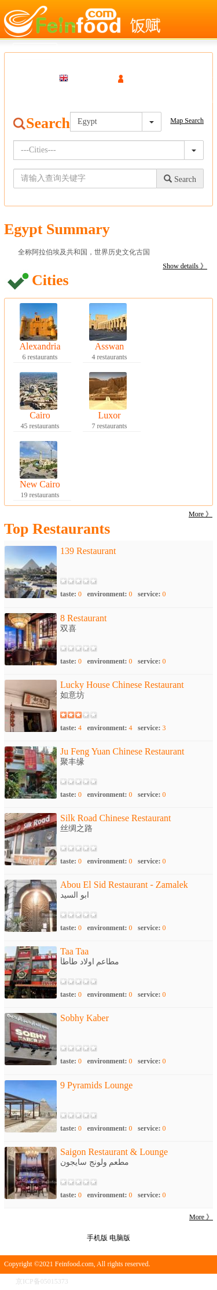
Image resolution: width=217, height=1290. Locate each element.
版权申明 (164, 1281)
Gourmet (76, 100)
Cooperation (196, 100)
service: (151, 594)
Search (15, 100)
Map (45, 100)
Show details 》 (185, 266)
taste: (71, 594)
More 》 (200, 514)
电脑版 (119, 1238)
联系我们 (199, 1281)
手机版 (97, 1238)
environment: (109, 594)
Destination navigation (133, 100)
